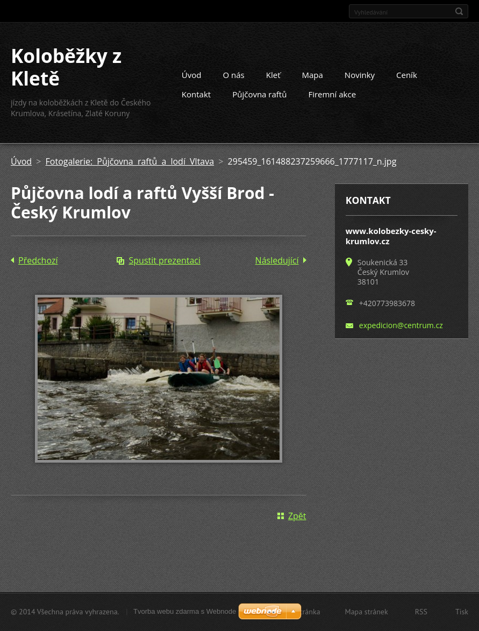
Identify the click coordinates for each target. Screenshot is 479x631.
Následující (277, 260)
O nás (234, 74)
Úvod (192, 74)
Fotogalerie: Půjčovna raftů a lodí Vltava (130, 161)
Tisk (461, 611)
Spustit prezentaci (165, 260)
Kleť (273, 74)
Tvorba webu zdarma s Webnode (184, 611)
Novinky (360, 74)
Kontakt (196, 94)
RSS (421, 611)
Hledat (459, 11)
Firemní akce (332, 94)
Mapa (312, 74)
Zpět (297, 516)
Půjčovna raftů (259, 94)
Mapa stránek (366, 611)
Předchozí (38, 260)
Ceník (406, 74)
